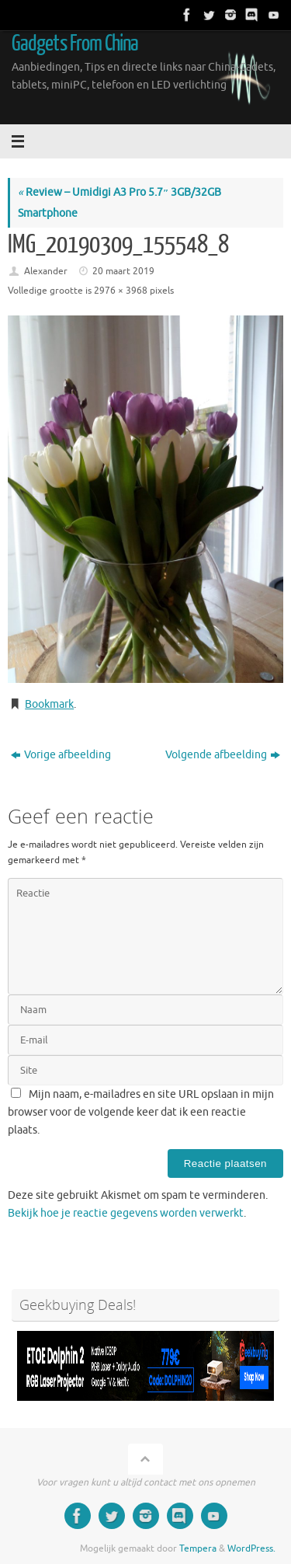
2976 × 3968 (120, 290)
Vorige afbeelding (61, 754)
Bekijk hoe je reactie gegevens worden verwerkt (126, 1213)
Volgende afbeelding (222, 754)
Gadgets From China (75, 43)
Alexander (46, 271)
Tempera (198, 1548)
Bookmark (49, 704)
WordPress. (251, 1548)
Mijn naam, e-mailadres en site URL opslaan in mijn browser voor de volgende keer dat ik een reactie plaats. (141, 1112)
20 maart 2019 (123, 271)
